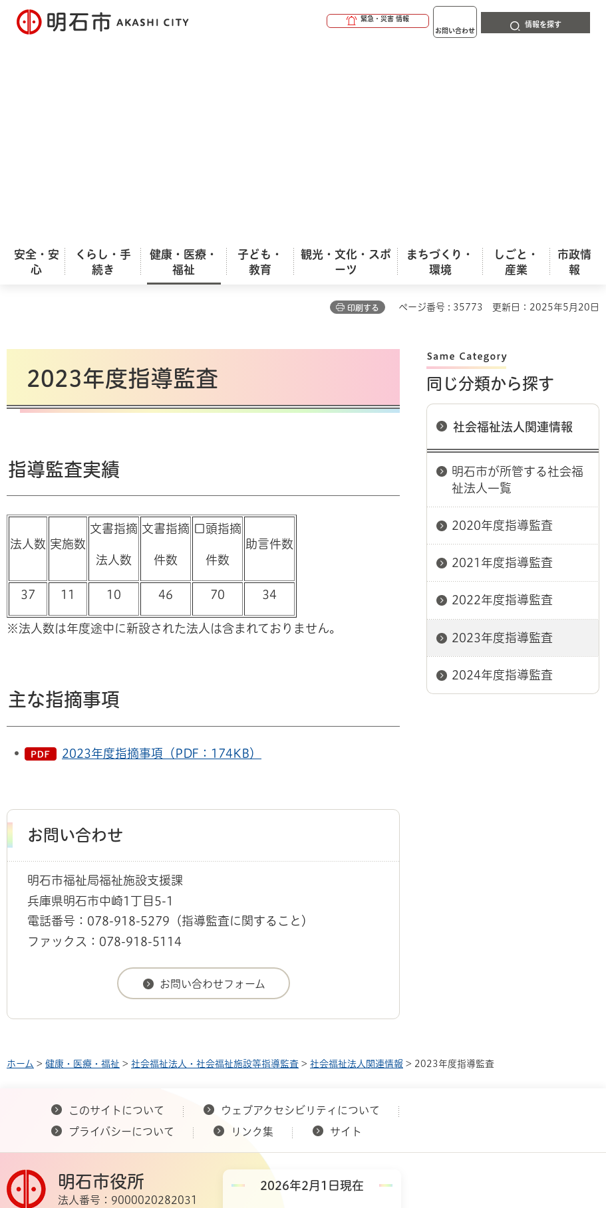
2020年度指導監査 (502, 326)
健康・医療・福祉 (82, 865)
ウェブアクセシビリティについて (300, 911)
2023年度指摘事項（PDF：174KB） (161, 554)
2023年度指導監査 (502, 439)
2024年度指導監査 (502, 476)
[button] (326, 21)
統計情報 (365, 1097)
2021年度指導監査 (502, 364)
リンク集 (252, 932)
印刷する (363, 109)
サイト (347, 932)
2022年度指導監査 (502, 401)
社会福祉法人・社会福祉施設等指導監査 (215, 865)
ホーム (20, 865)
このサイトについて (116, 911)
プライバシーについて (121, 932)
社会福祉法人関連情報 (513, 228)
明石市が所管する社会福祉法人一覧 (517, 281)
